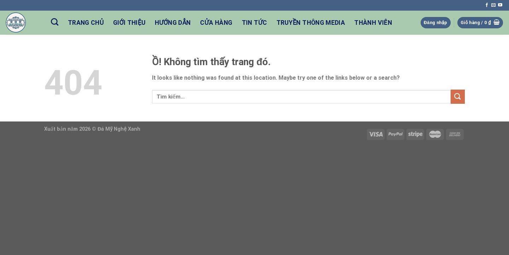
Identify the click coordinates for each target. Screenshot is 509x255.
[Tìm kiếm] (54, 21)
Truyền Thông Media (310, 22)
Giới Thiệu (129, 22)
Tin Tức (254, 22)
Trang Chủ (86, 22)
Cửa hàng (216, 22)
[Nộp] (458, 96)
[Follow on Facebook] (487, 5)
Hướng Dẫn (173, 22)
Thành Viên (373, 22)
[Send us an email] (493, 5)
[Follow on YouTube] (500, 5)
